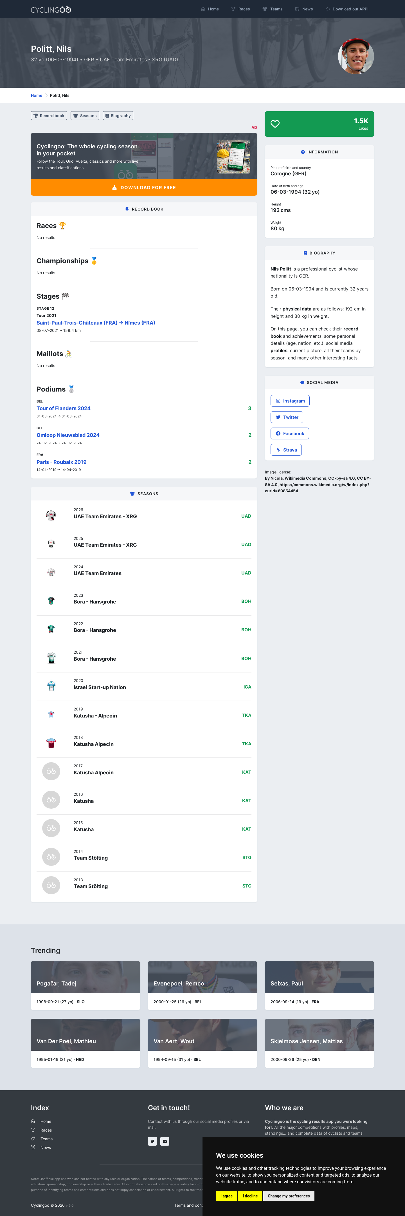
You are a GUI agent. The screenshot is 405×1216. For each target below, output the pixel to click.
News (45, 1147)
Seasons (85, 115)
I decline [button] (250, 1196)
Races (46, 1130)
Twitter (286, 417)
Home (36, 95)
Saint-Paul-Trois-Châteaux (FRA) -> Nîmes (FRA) (96, 323)
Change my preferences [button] (289, 1196)
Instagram (290, 401)
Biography (118, 115)
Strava (286, 450)
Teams (46, 1138)
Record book (48, 115)
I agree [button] (226, 1196)
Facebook (289, 433)
